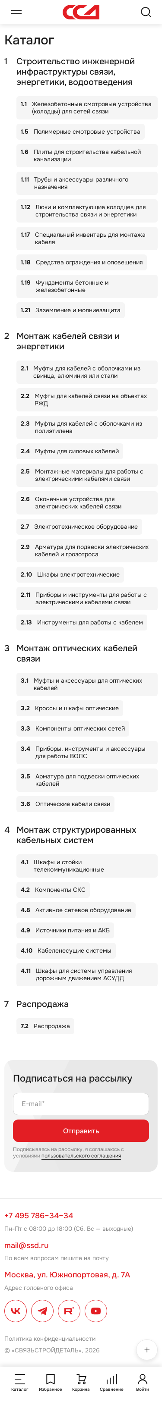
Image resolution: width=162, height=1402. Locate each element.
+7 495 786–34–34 (38, 1215)
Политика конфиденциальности (49, 1338)
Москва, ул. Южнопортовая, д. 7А (67, 1275)
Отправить (81, 1130)
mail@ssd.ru (26, 1245)
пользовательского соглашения (81, 1155)
